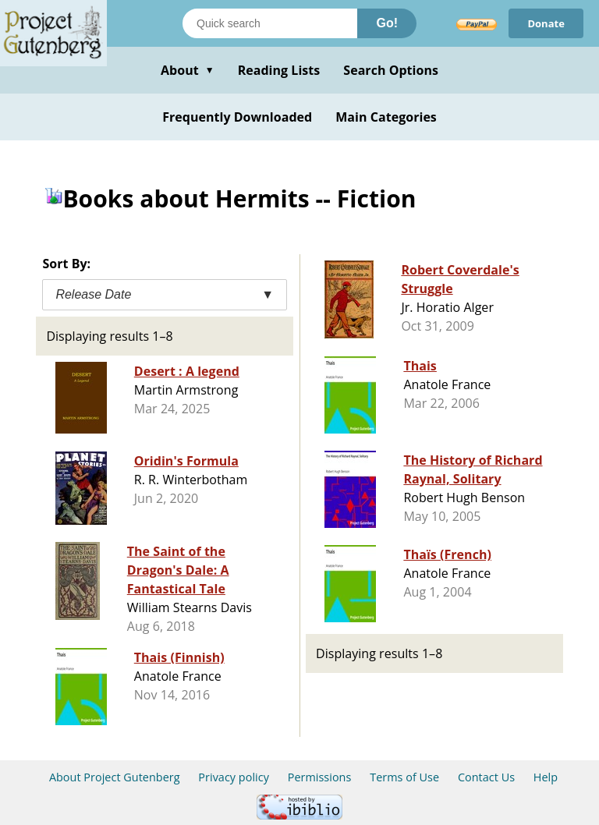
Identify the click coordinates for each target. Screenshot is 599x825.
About (187, 70)
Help (545, 777)
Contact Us (486, 777)
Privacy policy (233, 777)
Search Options (390, 70)
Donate (546, 23)
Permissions (320, 777)
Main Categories (386, 117)
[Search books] (270, 23)
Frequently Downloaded (237, 117)
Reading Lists (279, 70)
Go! (387, 23)
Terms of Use (404, 777)
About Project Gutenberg (114, 777)
